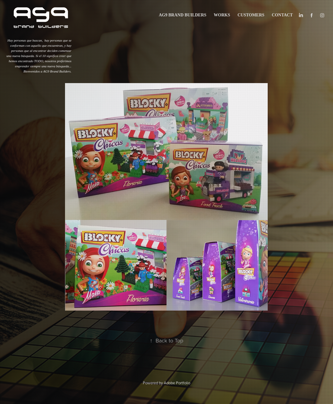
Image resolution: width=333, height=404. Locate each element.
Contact (282, 15)
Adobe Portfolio (177, 382)
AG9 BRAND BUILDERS (182, 15)
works (222, 15)
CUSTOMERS (251, 15)
